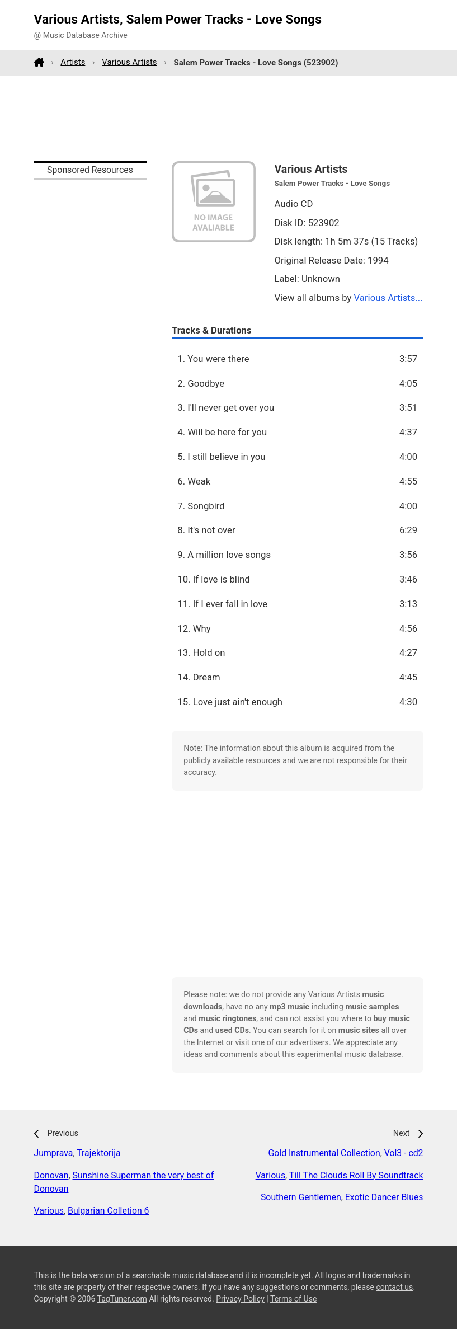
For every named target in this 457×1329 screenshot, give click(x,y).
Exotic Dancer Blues (384, 1197)
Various (49, 1210)
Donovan (51, 1175)
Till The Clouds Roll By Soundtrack (356, 1175)
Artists (72, 62)
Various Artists (129, 62)
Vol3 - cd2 (403, 1153)
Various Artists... (388, 297)
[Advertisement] (228, 118)
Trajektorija (98, 1153)
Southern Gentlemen (301, 1197)
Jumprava (53, 1153)
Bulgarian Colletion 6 (108, 1210)
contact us (394, 1287)
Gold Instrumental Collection (324, 1153)
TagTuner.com (122, 1298)
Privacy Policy (240, 1298)
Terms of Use (293, 1298)
